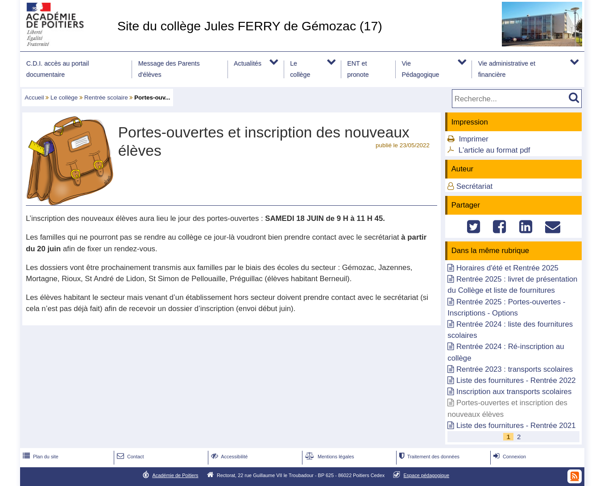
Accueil (34, 97)
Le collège (300, 69)
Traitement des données (428, 456)
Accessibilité (228, 456)
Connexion (509, 456)
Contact (129, 456)
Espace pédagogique (427, 475)
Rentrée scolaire (106, 97)
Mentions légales (328, 456)
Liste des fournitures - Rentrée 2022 (516, 380)
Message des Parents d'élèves (169, 69)
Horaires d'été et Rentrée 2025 (507, 268)
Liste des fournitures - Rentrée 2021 (516, 425)
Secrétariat (474, 186)
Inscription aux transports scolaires (513, 391)
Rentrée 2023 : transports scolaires (514, 369)
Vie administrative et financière (506, 69)
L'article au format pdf (494, 150)
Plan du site (39, 456)
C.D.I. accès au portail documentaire (57, 69)
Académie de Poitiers (175, 475)
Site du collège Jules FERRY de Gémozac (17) (249, 26)
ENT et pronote (357, 69)
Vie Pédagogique (420, 69)
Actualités (247, 63)
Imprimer (473, 139)
